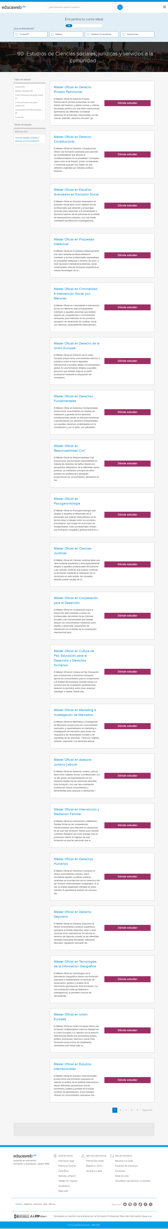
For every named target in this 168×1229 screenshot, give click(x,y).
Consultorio (120, 1171)
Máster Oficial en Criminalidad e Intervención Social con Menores (75, 293)
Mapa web (63, 1191)
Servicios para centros (96, 1156)
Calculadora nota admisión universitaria (132, 1181)
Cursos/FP (24, 34)
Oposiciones (132, 34)
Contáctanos (64, 1186)
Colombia (37, 1204)
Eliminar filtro (21, 132)
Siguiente (147, 1110)
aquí (150, 1216)
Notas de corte (122, 1176)
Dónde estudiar (127, 103)
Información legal (66, 1161)
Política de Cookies (67, 1166)
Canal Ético (63, 1171)
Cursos (19, 117)
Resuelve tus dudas (124, 1161)
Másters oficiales (24, 91)
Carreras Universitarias (101, 34)
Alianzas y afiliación (67, 1176)
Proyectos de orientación (126, 1166)
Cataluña (28, 1204)
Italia (45, 1204)
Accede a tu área (94, 1171)
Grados (20, 87)
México (52, 1204)
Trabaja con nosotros (67, 1181)
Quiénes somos (65, 1156)
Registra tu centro (94, 1166)
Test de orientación (123, 1156)
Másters (58, 34)
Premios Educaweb (95, 1161)
